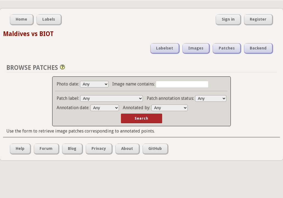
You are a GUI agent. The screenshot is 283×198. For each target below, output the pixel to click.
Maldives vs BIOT (28, 33)
